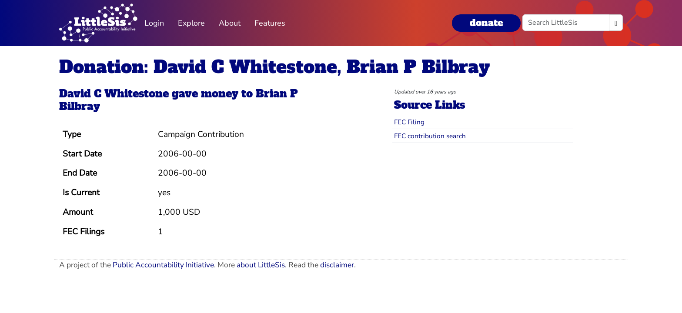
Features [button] (269, 23)
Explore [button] (191, 23)
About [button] (230, 23)
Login (154, 23)
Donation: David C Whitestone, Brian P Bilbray (274, 67)
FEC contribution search (430, 135)
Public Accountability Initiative (163, 265)
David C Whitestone (114, 94)
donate (486, 23)
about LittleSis (261, 265)
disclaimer (337, 265)
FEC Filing (409, 122)
